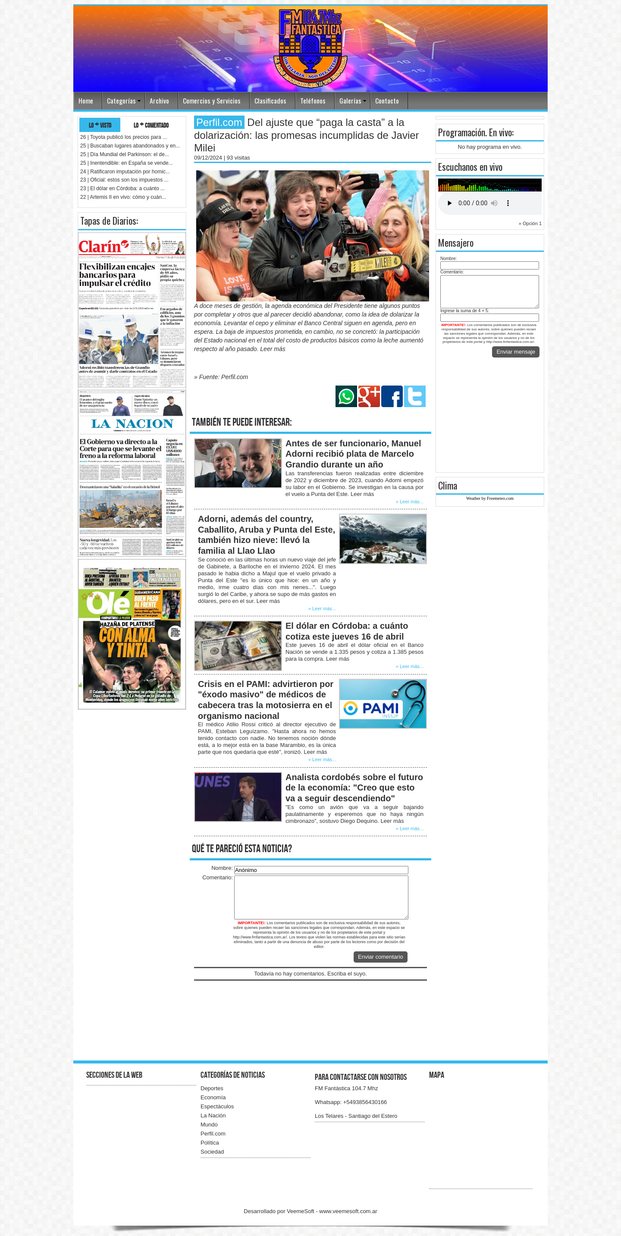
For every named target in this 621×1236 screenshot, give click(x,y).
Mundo (209, 1124)
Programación (461, 132)
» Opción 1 (530, 223)
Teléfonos (313, 100)
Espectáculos (217, 1106)
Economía (213, 1097)
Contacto (387, 100)
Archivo (159, 100)
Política (210, 1142)
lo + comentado (151, 125)
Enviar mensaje (515, 351)
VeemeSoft (301, 1211)
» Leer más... (409, 501)
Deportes (212, 1088)
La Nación (213, 1115)
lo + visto (100, 125)
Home (85, 100)
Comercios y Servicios (212, 100)
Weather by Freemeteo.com (490, 498)
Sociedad (212, 1151)
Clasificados (270, 100)
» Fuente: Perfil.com (221, 376)
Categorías (121, 100)
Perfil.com (213, 1133)
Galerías (350, 100)
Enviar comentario (380, 957)
